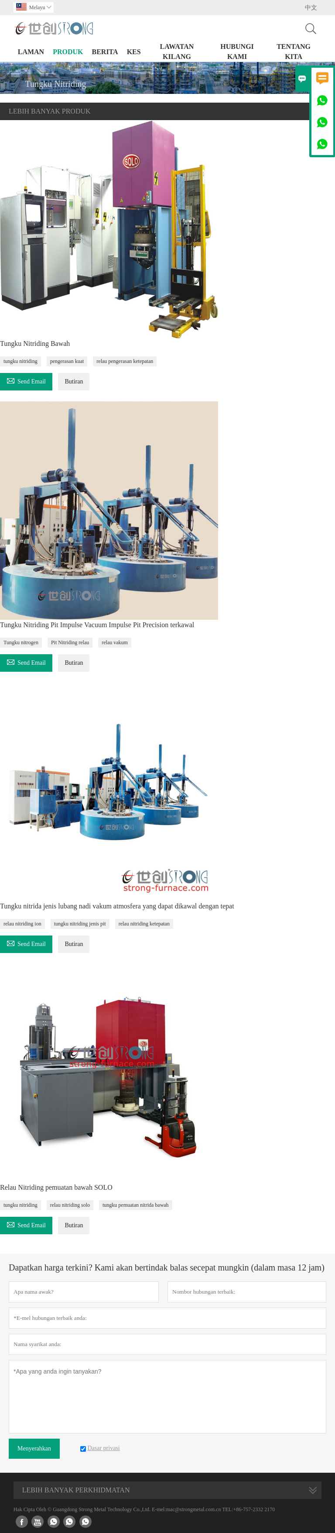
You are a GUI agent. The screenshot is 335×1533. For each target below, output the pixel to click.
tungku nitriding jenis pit (80, 924)
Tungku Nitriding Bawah (35, 343)
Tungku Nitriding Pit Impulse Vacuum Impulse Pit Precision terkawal (97, 624)
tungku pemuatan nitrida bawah (136, 1205)
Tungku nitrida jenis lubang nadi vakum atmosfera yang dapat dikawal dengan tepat (117, 906)
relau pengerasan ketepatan (124, 361)
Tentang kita (294, 51)
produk (68, 51)
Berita (105, 51)
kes (134, 51)
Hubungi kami (236, 51)
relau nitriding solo (70, 1205)
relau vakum (115, 642)
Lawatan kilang (177, 51)
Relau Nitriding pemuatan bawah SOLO (56, 1187)
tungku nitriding (20, 361)
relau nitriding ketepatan (144, 924)
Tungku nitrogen (20, 642)
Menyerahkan (34, 1448)
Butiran (74, 381)
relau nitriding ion (22, 924)
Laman (31, 51)
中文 (311, 7)
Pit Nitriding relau (70, 642)
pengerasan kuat (67, 361)
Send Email (26, 380)
